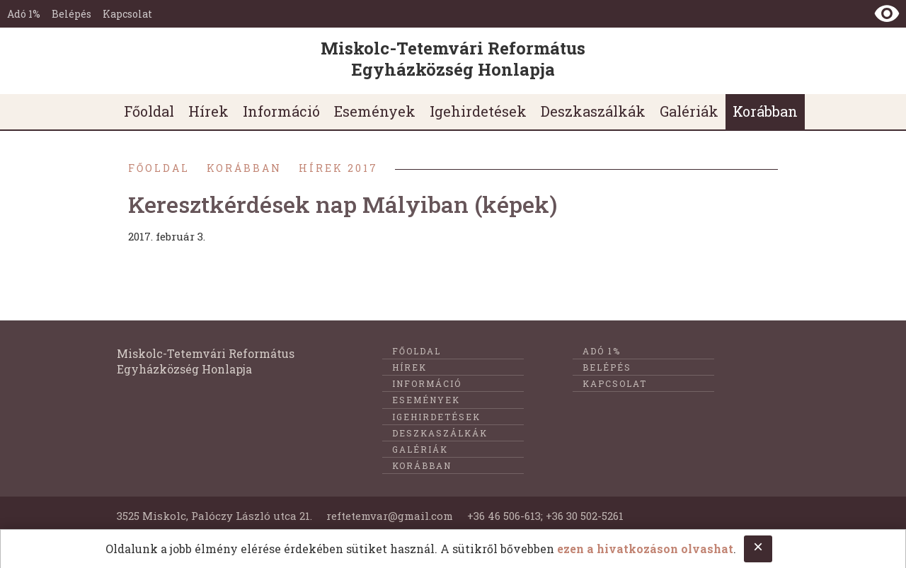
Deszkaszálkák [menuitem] (593, 111)
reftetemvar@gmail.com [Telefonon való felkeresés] (389, 516)
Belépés (71, 14)
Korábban (244, 168)
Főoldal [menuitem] (149, 111)
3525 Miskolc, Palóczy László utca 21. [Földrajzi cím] (214, 516)
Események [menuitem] (374, 111)
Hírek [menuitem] (208, 111)
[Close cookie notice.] (758, 548)
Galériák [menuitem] (689, 111)
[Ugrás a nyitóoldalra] (453, 61)
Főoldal (159, 168)
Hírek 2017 (338, 168)
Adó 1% (23, 14)
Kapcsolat (127, 14)
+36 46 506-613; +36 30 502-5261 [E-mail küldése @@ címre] (545, 516)
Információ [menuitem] (281, 111)
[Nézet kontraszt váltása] (886, 13)
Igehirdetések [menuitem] (478, 111)
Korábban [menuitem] (765, 111)
